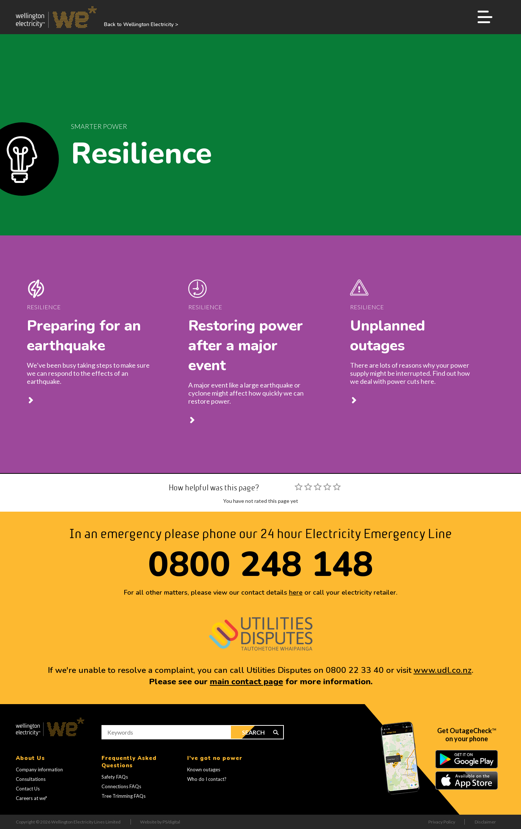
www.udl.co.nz (443, 670)
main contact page (246, 681)
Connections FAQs (121, 786)
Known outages (203, 769)
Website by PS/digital (160, 822)
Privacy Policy (441, 822)
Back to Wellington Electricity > (141, 24)
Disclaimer (485, 822)
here (296, 592)
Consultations (31, 779)
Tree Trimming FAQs (123, 796)
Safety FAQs (114, 777)
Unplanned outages (387, 336)
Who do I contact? (206, 779)
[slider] (318, 486)
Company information (39, 769)
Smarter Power (99, 126)
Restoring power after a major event (245, 345)
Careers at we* (31, 798)
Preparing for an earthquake (84, 336)
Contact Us (28, 789)
